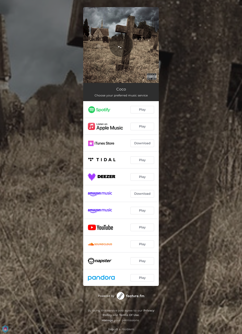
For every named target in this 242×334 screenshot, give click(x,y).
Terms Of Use (129, 315)
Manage (107, 320)
